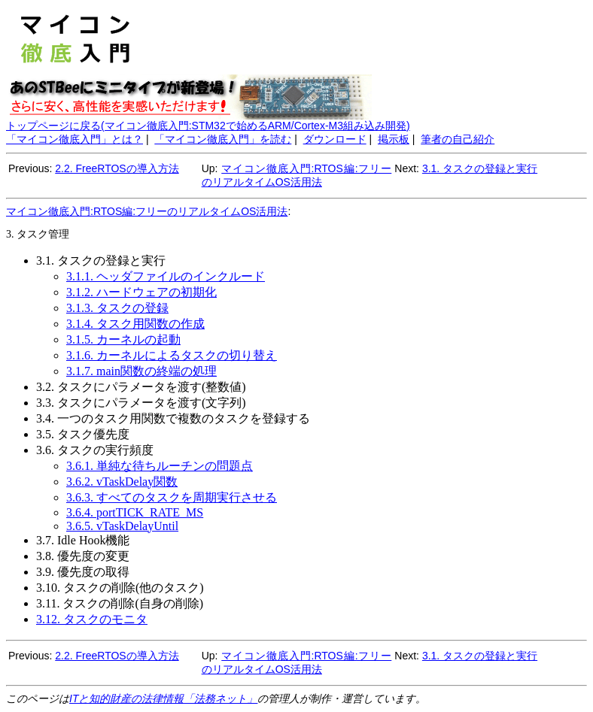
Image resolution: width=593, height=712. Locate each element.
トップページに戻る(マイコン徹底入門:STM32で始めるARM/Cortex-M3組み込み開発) (208, 126)
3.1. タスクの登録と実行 (479, 168)
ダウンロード (334, 139)
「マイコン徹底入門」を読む (222, 139)
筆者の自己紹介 (457, 139)
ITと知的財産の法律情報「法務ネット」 (163, 698)
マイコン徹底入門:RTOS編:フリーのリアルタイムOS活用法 (146, 211)
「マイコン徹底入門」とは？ (74, 139)
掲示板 (393, 139)
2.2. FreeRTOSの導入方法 (116, 168)
